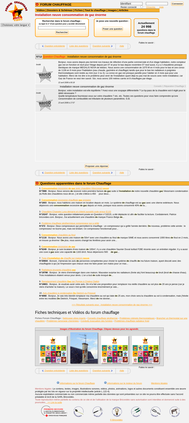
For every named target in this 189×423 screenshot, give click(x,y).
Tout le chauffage (95, 10)
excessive (58, 246)
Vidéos (40, 10)
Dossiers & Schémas (59, 10)
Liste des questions (78, 46)
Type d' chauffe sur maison (65, 258)
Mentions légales (159, 383)
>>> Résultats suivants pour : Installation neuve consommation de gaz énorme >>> (112, 304)
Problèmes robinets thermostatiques (137, 318)
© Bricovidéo (116, 420)
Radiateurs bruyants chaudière (59, 269)
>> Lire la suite (54, 402)
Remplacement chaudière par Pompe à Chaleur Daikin (70, 281)
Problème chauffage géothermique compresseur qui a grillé (70, 223)
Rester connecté (129, 7)
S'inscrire (151, 7)
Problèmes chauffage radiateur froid (131, 321)
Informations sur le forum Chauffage (76, 383)
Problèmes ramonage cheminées (63, 321)
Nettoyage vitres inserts (74, 318)
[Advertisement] (120, 137)
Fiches (79, 10)
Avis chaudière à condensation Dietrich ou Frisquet (69, 293)
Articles (123, 10)
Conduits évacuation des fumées (97, 321)
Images (112, 10)
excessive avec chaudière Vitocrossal (75, 188)
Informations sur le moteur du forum (123, 383)
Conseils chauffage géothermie (103, 318)
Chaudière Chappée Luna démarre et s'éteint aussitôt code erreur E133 (76, 211)
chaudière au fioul (58, 235)
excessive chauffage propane (66, 200)
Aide (161, 7)
